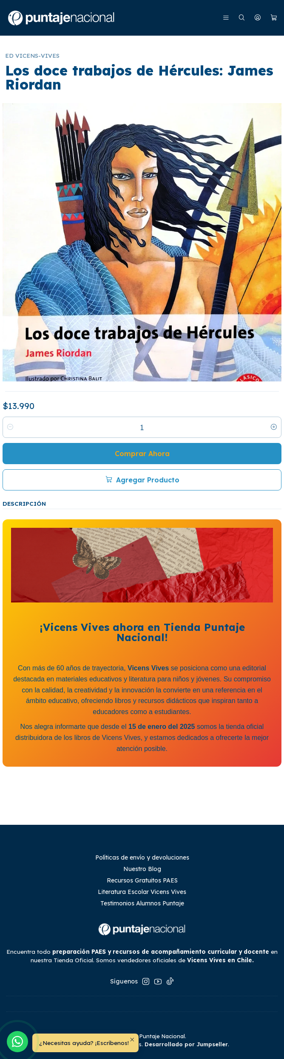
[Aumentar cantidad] (274, 427)
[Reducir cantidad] (10, 427)
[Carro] (274, 18)
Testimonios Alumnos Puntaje (142, 903)
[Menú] (226, 18)
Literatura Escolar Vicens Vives (142, 892)
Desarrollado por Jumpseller (186, 1044)
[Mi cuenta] (257, 18)
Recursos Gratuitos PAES (142, 880)
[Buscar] (241, 18)
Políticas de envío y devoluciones (142, 857)
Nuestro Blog (142, 869)
